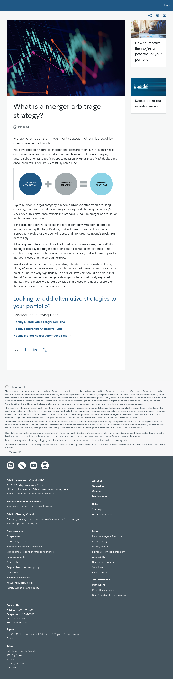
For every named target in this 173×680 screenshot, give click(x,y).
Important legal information (107, 536)
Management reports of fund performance (30, 552)
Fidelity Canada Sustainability (23, 588)
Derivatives (12, 572)
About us (97, 481)
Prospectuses (14, 536)
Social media (99, 567)
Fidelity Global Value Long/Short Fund (39, 322)
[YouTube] (33, 465)
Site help (97, 509)
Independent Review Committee (24, 547)
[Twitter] (22, 465)
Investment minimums (18, 577)
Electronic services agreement (108, 552)
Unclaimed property (103, 562)
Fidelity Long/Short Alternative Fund (37, 329)
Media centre (99, 496)
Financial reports (16, 557)
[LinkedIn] (10, 465)
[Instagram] (45, 465)
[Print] (157, 15)
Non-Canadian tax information (109, 595)
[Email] (164, 15)
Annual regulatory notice (20, 583)
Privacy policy (99, 541)
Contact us (98, 486)
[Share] (150, 15)
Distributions (98, 585)
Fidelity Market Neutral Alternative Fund (40, 336)
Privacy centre (100, 547)
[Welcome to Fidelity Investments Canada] (22, 6)
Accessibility (98, 557)
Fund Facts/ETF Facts (18, 541)
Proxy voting (13, 562)
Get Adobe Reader (102, 514)
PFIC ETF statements (103, 590)
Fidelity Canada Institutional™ (24, 501)
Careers (96, 491)
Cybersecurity (99, 572)
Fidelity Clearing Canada (21, 514)
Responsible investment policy (23, 567)
